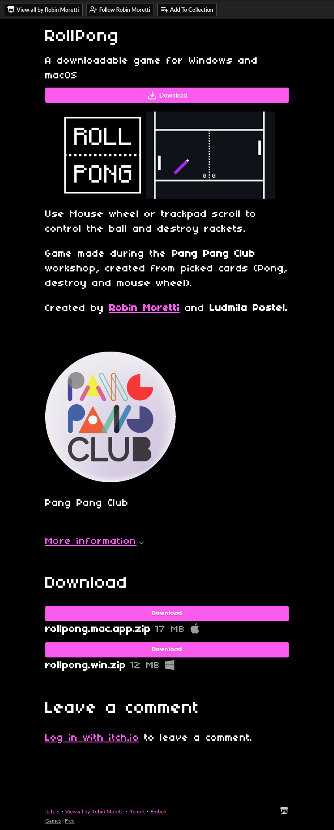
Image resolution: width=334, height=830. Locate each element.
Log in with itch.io (92, 738)
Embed (158, 811)
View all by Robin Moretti (94, 811)
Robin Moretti (144, 308)
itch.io (52, 811)
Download (167, 95)
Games (53, 820)
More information (94, 541)
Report (137, 811)
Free (69, 820)
